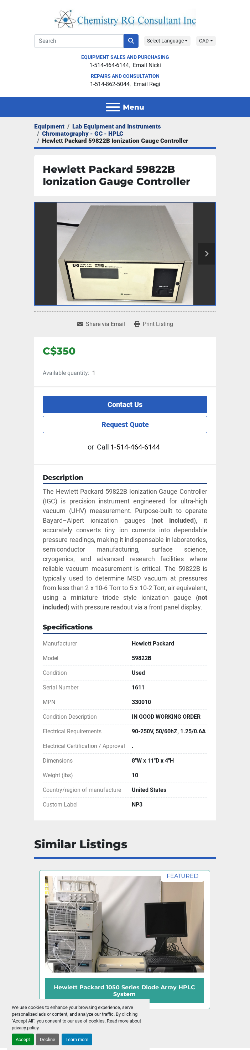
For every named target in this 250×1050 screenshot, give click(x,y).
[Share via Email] (101, 324)
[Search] (79, 41)
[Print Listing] (154, 324)
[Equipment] (49, 126)
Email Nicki (147, 65)
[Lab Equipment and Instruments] (116, 126)
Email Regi (147, 84)
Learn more (77, 1039)
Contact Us (125, 404)
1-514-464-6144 (109, 65)
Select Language (165, 41)
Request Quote (125, 424)
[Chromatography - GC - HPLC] (82, 133)
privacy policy (25, 1027)
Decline (47, 1039)
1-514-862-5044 (110, 84)
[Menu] (113, 107)
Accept (23, 1039)
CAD (204, 41)
